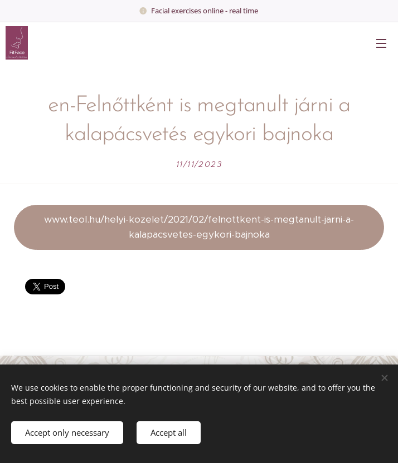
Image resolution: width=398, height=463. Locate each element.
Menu (381, 43)
